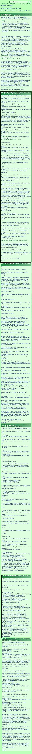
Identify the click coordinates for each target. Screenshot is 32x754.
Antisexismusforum (7, 4)
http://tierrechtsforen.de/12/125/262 (10, 385)
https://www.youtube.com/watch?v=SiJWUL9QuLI (14, 87)
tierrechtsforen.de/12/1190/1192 (23, 263)
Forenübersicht (24, 4)
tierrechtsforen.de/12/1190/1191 (23, 92)
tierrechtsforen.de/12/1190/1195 (23, 638)
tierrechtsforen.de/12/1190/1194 (23, 575)
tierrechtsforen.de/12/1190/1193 (23, 425)
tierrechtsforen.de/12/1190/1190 (24, 14)
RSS (30, 4)
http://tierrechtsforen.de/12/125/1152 (10, 58)
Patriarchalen (4, 55)
